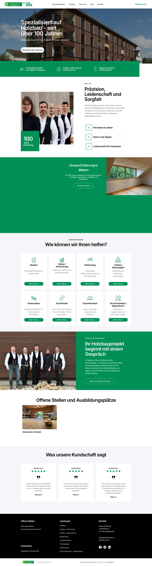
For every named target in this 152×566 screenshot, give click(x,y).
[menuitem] (58, 4)
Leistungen (65, 521)
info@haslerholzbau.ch (106, 538)
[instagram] (104, 547)
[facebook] (100, 547)
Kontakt (102, 521)
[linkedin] (109, 547)
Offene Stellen (28, 521)
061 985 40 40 (104, 540)
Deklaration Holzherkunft (30, 551)
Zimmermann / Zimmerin (31, 432)
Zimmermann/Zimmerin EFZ (31, 529)
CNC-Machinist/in (27, 526)
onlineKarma (110, 562)
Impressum (83, 562)
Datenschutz (93, 562)
